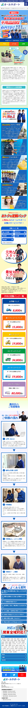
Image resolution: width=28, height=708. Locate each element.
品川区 (11, 640)
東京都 (3, 636)
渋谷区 (2, 642)
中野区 (6, 642)
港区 (15, 638)
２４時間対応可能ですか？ (10, 601)
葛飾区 (10, 643)
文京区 (21, 638)
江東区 (8, 640)
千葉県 (3, 657)
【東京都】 (3, 638)
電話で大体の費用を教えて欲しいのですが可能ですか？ (14, 591)
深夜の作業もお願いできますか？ (12, 618)
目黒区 (15, 640)
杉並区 (10, 642)
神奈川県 (3, 660)
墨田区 (4, 640)
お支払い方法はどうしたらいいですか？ (14, 614)
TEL (4, 44)
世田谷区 (23, 640)
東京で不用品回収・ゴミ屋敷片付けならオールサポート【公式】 (13, 705)
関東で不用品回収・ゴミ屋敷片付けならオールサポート (13, 8)
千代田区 (8, 638)
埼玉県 (3, 654)
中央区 (12, 638)
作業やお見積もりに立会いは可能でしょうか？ (13, 597)
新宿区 (18, 638)
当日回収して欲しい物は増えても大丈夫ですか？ (14, 606)
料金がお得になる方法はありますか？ (13, 622)
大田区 (19, 640)
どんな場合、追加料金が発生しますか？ (14, 611)
